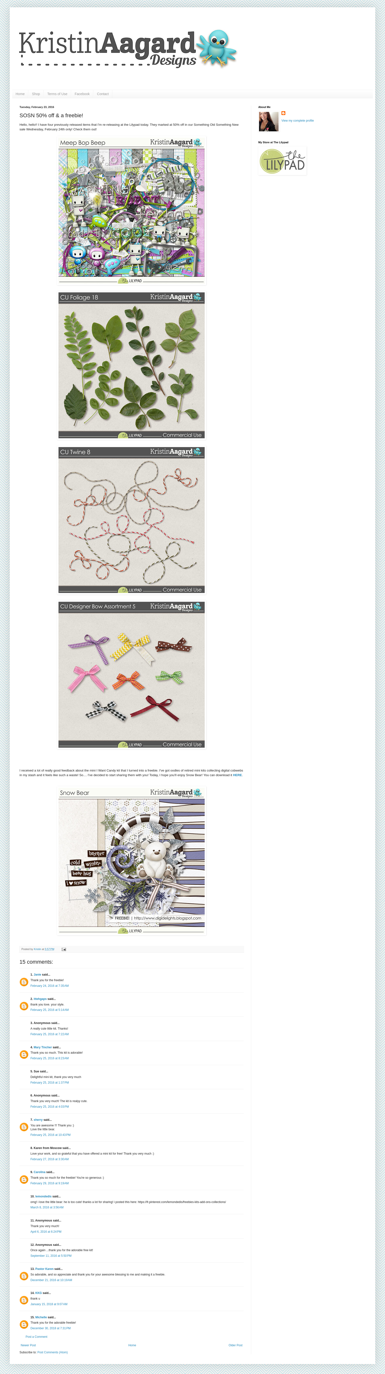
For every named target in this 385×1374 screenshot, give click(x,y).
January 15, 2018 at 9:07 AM (48, 1304)
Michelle (41, 1317)
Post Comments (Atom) (52, 1352)
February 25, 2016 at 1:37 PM (49, 1082)
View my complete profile (297, 120)
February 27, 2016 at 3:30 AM (49, 1159)
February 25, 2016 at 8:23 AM (49, 1058)
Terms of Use (57, 94)
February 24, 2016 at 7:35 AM (49, 986)
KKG (38, 1293)
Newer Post (28, 1345)
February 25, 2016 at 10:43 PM (50, 1135)
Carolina (39, 1172)
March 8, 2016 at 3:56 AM (47, 1207)
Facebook (82, 94)
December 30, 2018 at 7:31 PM (50, 1328)
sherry (38, 1120)
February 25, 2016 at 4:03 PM (49, 1106)
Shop (36, 94)
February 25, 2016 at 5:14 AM (49, 1010)
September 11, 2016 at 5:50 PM (50, 1255)
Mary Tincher (43, 1047)
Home (20, 94)
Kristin (38, 949)
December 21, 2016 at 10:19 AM (51, 1280)
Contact (103, 94)
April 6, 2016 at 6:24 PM (45, 1231)
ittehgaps (40, 999)
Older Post (235, 1345)
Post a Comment (36, 1336)
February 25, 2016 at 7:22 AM (49, 1034)
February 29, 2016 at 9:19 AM (49, 1183)
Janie (37, 974)
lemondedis (43, 1196)
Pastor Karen (44, 1269)
